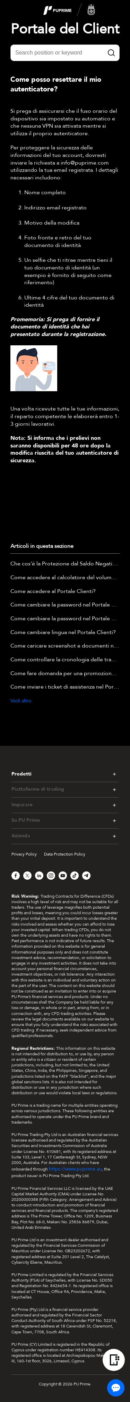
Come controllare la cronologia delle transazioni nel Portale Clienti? (65, 659)
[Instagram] (51, 875)
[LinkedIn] (39, 875)
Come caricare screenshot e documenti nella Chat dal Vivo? (65, 646)
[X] (27, 875)
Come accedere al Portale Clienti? (53, 591)
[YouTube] (63, 875)
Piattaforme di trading (37, 789)
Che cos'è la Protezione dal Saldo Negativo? (65, 564)
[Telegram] (86, 875)
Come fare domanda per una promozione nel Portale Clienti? (65, 673)
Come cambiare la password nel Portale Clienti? (65, 605)
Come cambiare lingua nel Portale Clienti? (63, 632)
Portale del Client (65, 29)
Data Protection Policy (64, 854)
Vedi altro (20, 701)
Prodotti (21, 774)
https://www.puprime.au (75, 1169)
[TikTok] (74, 875)
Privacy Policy (24, 854)
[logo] (69, 10)
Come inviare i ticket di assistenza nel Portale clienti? (65, 687)
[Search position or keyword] (65, 53)
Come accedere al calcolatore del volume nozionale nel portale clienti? (65, 577)
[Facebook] (15, 875)
